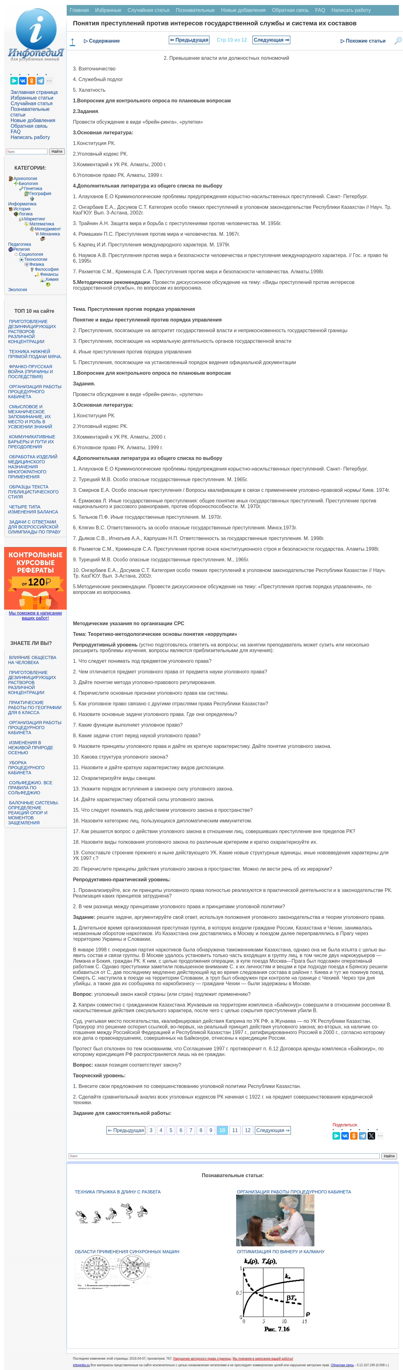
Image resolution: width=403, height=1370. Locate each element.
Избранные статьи (32, 97)
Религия (21, 249)
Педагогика (19, 244)
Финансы (49, 274)
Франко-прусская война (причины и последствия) (30, 371)
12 (248, 1130)
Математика (41, 223)
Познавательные (195, 10)
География (40, 193)
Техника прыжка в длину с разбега (118, 1191)
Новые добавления (33, 120)
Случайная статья (32, 103)
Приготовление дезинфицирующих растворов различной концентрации (32, 331)
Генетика (33, 188)
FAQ (16, 131)
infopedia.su (81, 1365)
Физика (36, 264)
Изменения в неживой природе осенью (30, 747)
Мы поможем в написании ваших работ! (35, 615)
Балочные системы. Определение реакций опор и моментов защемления (33, 812)
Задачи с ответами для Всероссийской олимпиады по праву (34, 526)
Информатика (22, 203)
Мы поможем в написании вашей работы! (263, 1358)
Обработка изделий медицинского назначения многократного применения (32, 466)
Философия (47, 269)
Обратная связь (29, 126)
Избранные (108, 10)
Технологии (35, 259)
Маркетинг (34, 218)
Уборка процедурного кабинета (26, 767)
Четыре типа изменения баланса (33, 509)
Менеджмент (48, 228)
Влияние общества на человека (32, 660)
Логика (26, 213)
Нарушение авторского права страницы (202, 1358)
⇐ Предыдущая (189, 40)
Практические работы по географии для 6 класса (35, 707)
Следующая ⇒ (271, 40)
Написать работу (30, 137)
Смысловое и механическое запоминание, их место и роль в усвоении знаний (30, 416)
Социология (31, 254)
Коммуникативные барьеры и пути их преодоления (31, 441)
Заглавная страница (34, 92)
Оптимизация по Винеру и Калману (281, 1251)
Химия (52, 279)
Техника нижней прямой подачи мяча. (35, 354)
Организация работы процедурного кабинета (34, 391)
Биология (28, 183)
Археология (25, 178)
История (21, 208)
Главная (79, 10)
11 (235, 1130)
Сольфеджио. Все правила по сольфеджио (30, 787)
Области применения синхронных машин (127, 1251)
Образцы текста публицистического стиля (33, 491)
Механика (50, 233)
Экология (17, 289)
